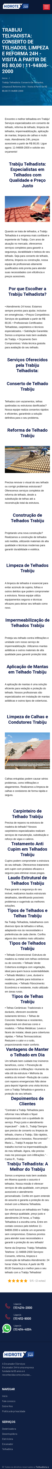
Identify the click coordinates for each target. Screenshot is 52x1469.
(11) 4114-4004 (22, 1329)
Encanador (7, 1443)
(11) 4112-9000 (22, 1318)
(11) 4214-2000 (23, 1307)
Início (4, 78)
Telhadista (7, 1449)
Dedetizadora (9, 1428)
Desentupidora (9, 1433)
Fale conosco (8, 1401)
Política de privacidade (13, 1411)
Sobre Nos (7, 1406)
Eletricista (7, 1438)
